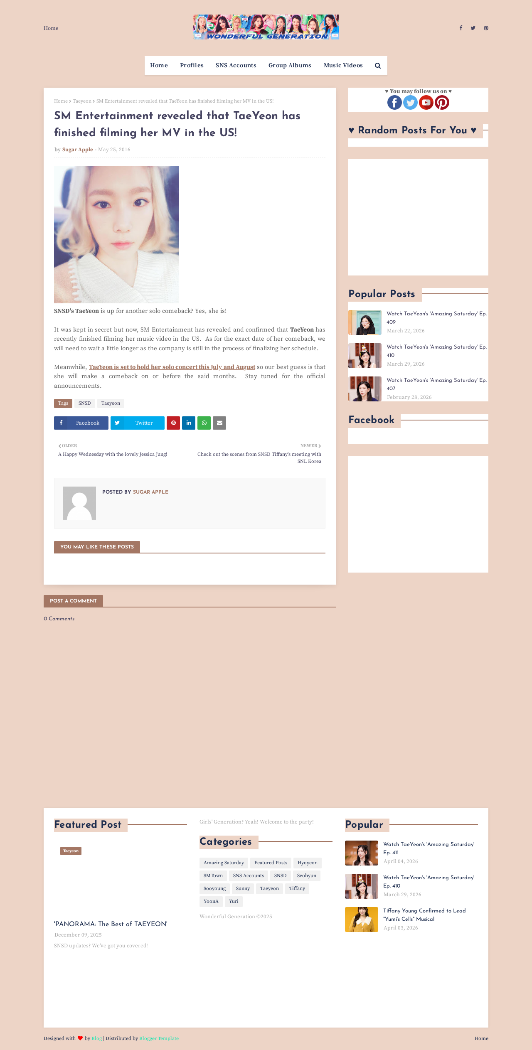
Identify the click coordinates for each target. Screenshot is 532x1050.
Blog (96, 1038)
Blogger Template (159, 1038)
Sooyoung (215, 888)
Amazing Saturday (224, 863)
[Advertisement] (418, 217)
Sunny (243, 888)
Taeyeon (82, 101)
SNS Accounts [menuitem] (236, 65)
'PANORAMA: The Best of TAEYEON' (110, 924)
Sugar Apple (77, 149)
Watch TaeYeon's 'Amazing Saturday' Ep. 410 (437, 351)
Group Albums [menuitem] (290, 65)
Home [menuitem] (159, 65)
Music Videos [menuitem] (343, 65)
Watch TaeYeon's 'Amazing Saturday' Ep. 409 (437, 318)
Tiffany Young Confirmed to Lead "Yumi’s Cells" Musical (424, 915)
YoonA (211, 901)
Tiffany (297, 888)
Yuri (234, 901)
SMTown (213, 876)
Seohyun (306, 876)
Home (51, 28)
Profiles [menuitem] (192, 65)
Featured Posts (270, 863)
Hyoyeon (308, 863)
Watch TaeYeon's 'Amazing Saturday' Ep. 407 (437, 384)
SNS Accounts (248, 876)
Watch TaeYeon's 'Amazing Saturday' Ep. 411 (428, 849)
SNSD (85, 403)
